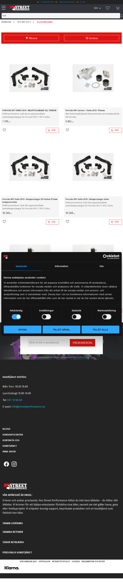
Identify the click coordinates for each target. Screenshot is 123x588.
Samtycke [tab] (21, 266)
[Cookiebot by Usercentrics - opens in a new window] (105, 257)
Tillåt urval (61, 329)
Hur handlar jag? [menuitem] (28, 561)
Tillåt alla (100, 329)
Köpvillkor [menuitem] (44, 561)
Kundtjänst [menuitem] (10, 445)
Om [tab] (102, 266)
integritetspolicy (82, 357)
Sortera (93, 38)
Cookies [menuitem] (76, 561)
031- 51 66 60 (14, 400)
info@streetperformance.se (28, 406)
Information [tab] (61, 266)
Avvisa (22, 329)
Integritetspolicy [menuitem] (61, 561)
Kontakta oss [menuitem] (11, 440)
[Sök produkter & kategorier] (61, 15)
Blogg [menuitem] (6, 428)
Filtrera (33, 38)
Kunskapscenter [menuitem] (13, 434)
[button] (4, 8)
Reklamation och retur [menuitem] (93, 561)
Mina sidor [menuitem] (9, 451)
